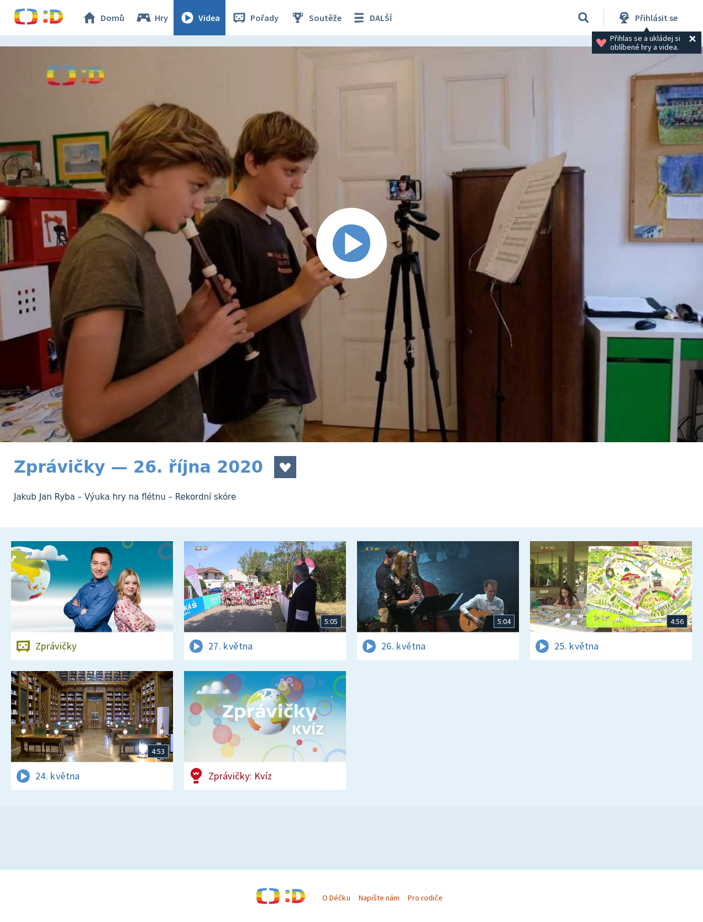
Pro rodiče (425, 898)
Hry (151, 17)
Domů (102, 17)
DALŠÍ (371, 17)
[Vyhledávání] (584, 17)
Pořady (255, 17)
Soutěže (316, 17)
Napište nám (379, 898)
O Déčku (336, 898)
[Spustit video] (351, 244)
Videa (199, 17)
